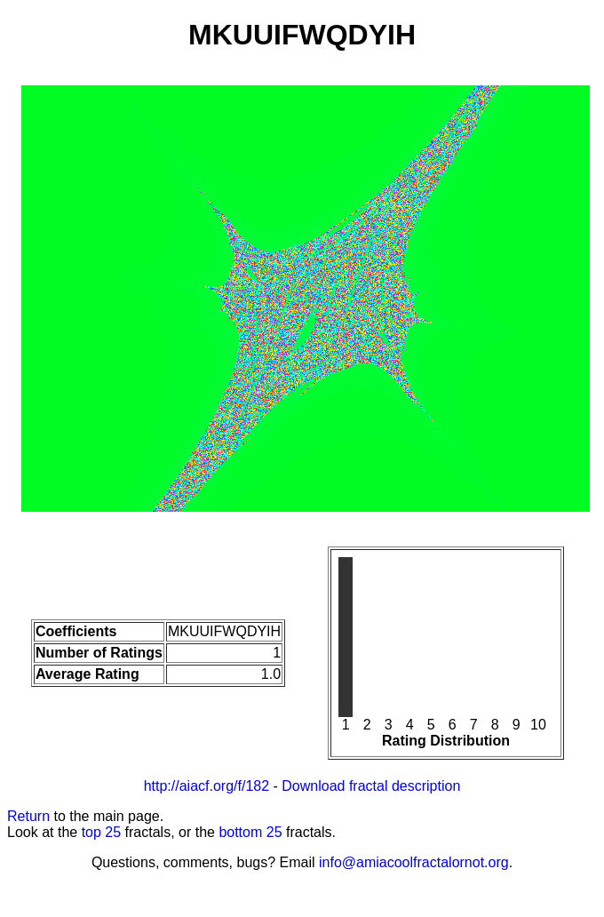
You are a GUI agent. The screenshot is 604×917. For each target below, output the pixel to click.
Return (28, 816)
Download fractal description (371, 785)
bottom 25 (250, 832)
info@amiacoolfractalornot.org (414, 862)
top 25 (101, 832)
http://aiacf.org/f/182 (206, 785)
